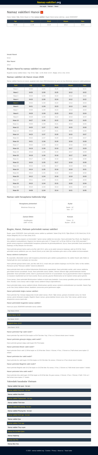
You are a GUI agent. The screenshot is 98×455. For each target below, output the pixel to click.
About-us (60, 450)
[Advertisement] (49, 39)
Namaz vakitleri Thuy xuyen (16, 427)
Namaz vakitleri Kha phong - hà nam (19, 407)
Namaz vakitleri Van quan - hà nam (19, 386)
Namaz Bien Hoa (13, 444)
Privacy (54, 450)
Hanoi (56, 6)
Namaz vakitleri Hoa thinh (16, 394)
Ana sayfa (43, 6)
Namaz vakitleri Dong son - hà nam (19, 390)
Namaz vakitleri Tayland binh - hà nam (20, 398)
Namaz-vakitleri (46, 2)
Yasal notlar (68, 450)
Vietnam (50, 6)
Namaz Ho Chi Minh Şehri (16, 431)
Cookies (47, 450)
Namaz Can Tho (13, 440)
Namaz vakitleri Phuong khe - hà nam (20, 411)
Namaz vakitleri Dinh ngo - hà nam (19, 415)
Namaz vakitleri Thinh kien (16, 402)
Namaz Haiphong (13, 435)
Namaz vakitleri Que (14, 419)
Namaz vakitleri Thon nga (16, 423)
